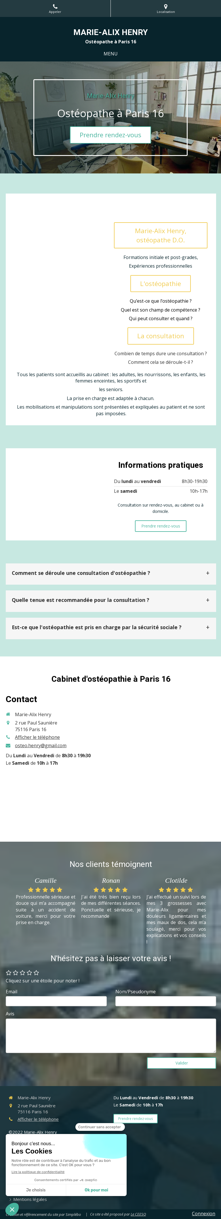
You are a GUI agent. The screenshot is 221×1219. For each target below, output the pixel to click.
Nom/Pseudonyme (135, 991)
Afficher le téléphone (37, 737)
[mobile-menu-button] (111, 54)
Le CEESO (138, 1214)
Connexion (203, 1213)
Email (11, 991)
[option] (45, 902)
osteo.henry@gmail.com (40, 745)
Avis (10, 1014)
